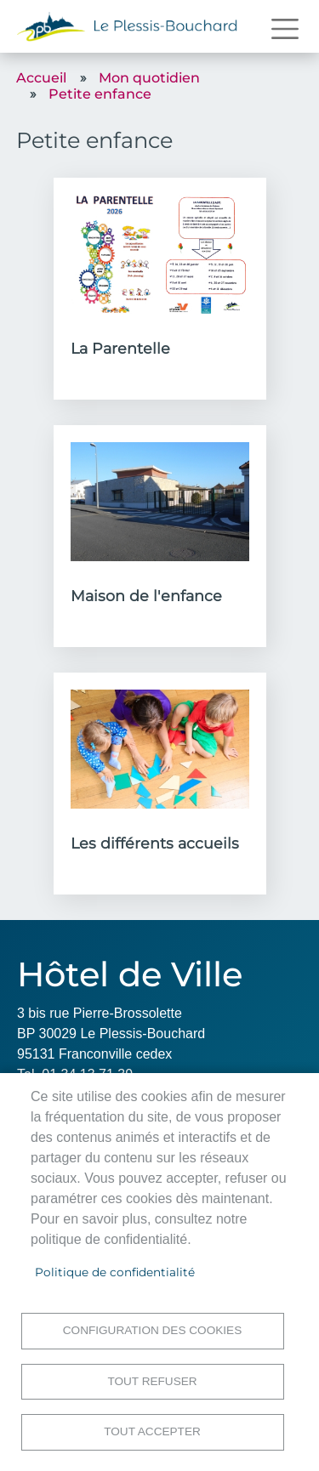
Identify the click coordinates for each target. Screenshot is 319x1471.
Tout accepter (152, 1431)
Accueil (41, 78)
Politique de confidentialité (115, 1272)
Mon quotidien (149, 78)
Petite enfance (99, 94)
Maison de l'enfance (146, 596)
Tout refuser (152, 1381)
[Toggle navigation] (285, 29)
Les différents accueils (155, 843)
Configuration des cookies (152, 1330)
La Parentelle (120, 348)
